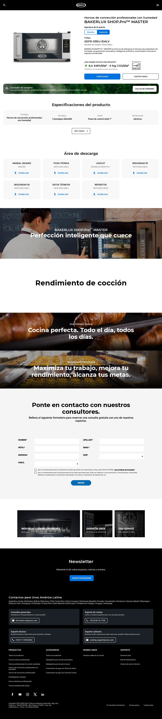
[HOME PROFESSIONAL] (81, 5)
